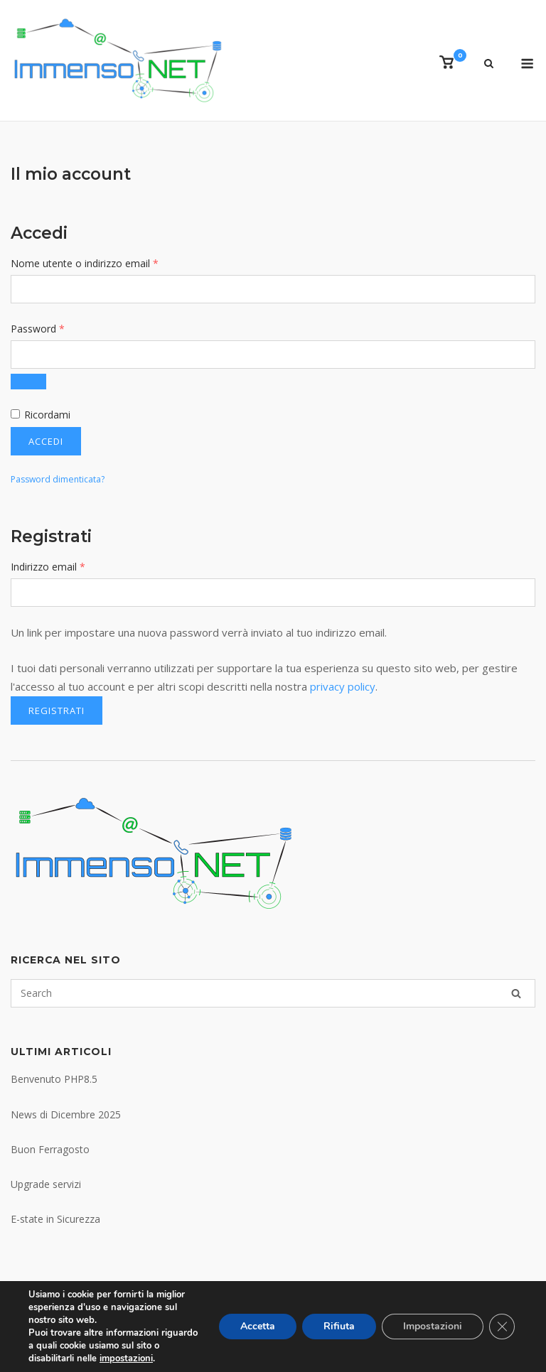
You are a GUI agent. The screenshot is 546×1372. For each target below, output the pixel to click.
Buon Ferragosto (50, 1149)
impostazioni (126, 1358)
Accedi (45, 441)
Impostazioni (432, 1326)
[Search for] (273, 993)
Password (58, 327)
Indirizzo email (69, 565)
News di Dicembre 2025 (66, 1114)
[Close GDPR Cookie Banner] (502, 1326)
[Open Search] (489, 64)
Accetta (257, 1326)
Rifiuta (339, 1326)
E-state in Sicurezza (55, 1219)
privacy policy (342, 686)
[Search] (516, 993)
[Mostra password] (28, 381)
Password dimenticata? (58, 479)
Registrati (56, 710)
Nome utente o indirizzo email (105, 262)
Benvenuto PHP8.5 (54, 1079)
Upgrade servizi (46, 1184)
